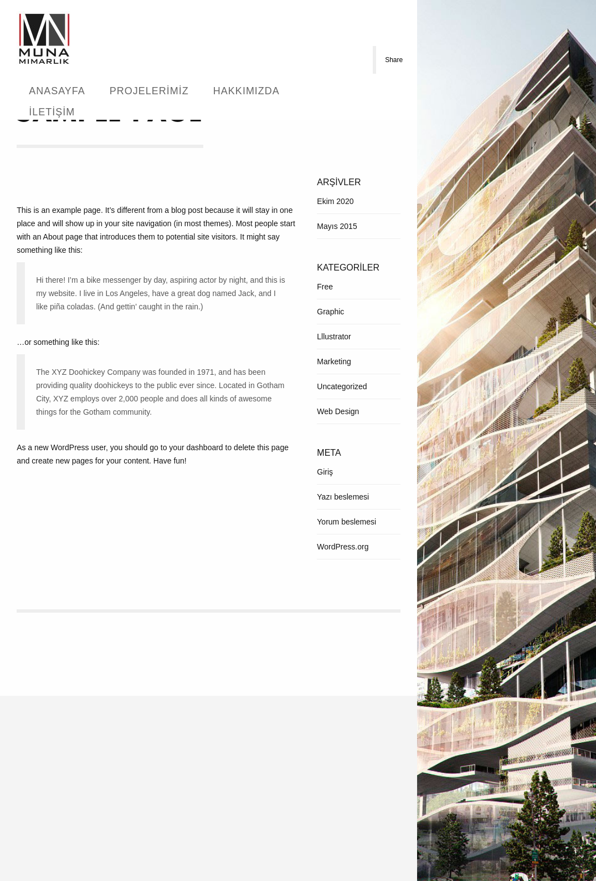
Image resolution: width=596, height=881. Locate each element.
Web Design (338, 411)
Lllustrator (334, 336)
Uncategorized (342, 386)
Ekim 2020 (335, 201)
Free (325, 286)
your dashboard (196, 447)
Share (394, 60)
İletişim (52, 112)
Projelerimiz (149, 90)
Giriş (325, 471)
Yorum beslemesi (346, 521)
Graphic (330, 311)
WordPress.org (342, 546)
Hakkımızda (246, 90)
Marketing (334, 361)
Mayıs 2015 (337, 226)
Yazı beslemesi (343, 496)
